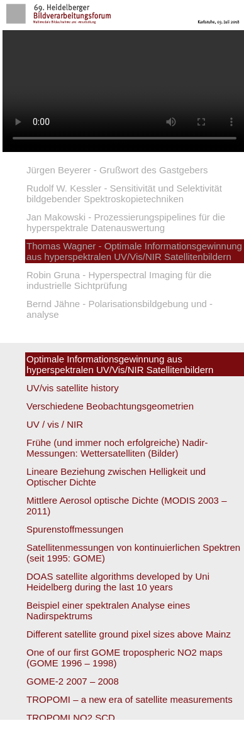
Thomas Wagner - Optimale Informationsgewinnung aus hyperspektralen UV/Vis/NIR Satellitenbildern (134, 251)
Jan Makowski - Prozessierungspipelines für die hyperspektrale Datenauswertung (125, 222)
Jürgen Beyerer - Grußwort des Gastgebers (117, 170)
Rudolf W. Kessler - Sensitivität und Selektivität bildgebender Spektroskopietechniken (124, 193)
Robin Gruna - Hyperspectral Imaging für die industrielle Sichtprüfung (118, 280)
